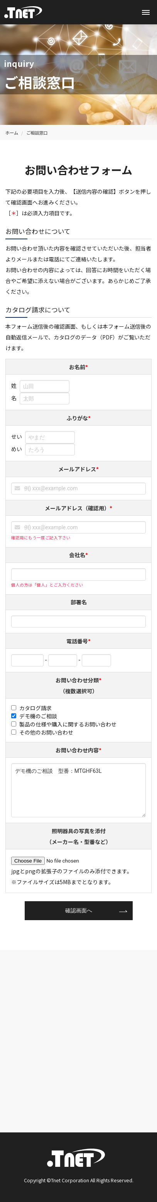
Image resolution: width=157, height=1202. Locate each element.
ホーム (11, 133)
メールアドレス (78, 469)
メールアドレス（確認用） (78, 508)
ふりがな (78, 418)
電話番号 (78, 641)
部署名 (79, 602)
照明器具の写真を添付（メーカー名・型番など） (78, 836)
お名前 (78, 367)
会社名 (78, 555)
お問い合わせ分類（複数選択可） (78, 685)
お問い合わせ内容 (78, 750)
